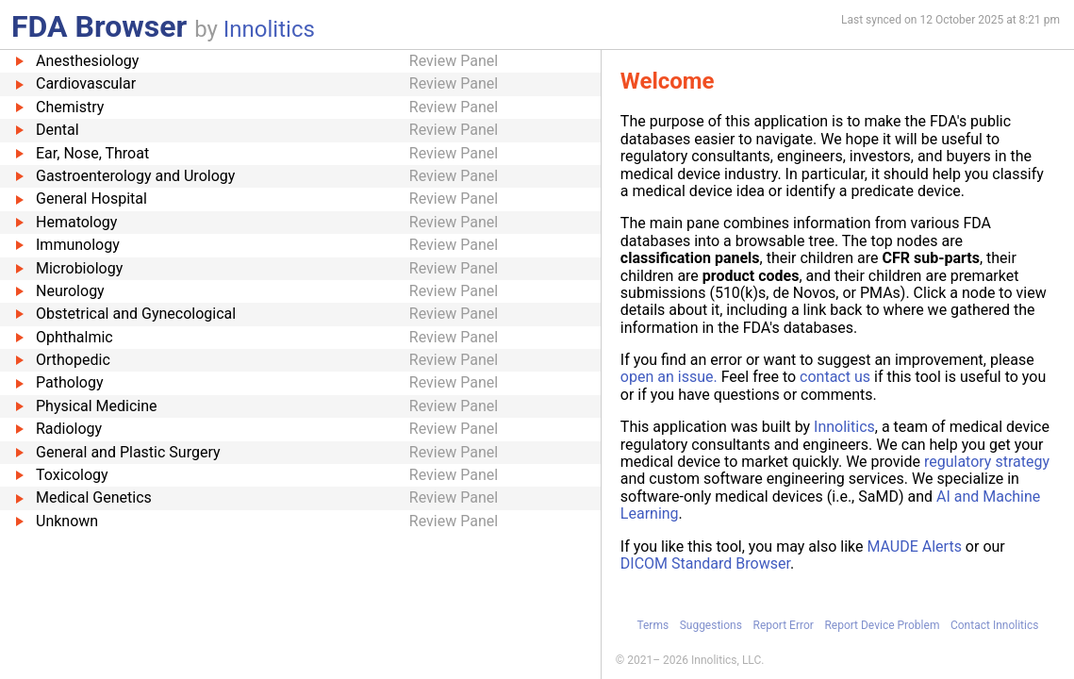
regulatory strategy (986, 462)
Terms (652, 625)
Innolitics (269, 29)
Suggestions (711, 625)
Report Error (782, 625)
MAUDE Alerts (914, 546)
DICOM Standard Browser (705, 563)
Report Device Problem (881, 625)
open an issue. (669, 377)
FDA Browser (99, 26)
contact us (835, 377)
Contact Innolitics (994, 625)
